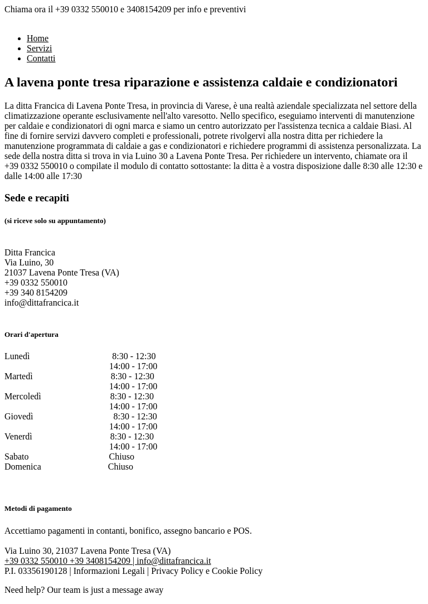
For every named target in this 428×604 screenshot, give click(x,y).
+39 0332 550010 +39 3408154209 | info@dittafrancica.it (107, 561)
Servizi (39, 48)
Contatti (41, 58)
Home (37, 38)
